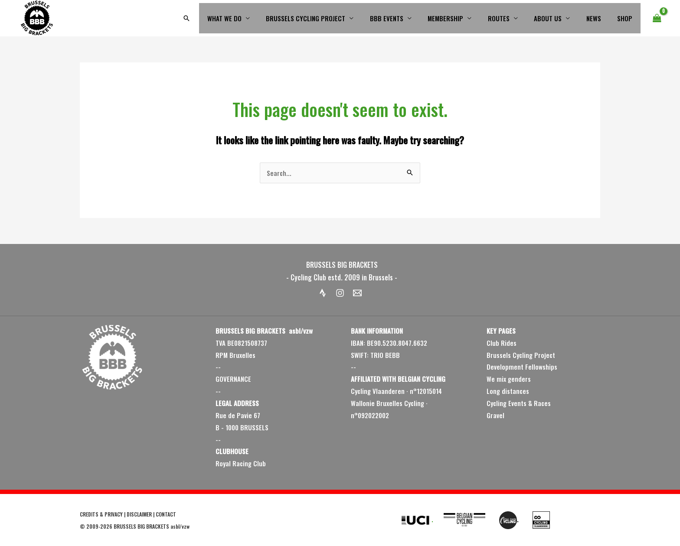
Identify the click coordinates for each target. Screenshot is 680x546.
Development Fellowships (522, 366)
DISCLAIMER (139, 514)
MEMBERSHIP (460, 18)
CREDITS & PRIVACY (101, 514)
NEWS (598, 18)
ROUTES (510, 18)
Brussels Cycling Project (521, 355)
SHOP (626, 18)
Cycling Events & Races (519, 403)
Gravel (495, 415)
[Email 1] (357, 293)
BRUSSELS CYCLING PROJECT (326, 18)
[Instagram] (340, 293)
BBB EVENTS (404, 18)
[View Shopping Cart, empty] (657, 18)
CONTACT (166, 514)
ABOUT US (556, 18)
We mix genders (509, 379)
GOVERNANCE (233, 379)
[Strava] (322, 293)
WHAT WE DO (249, 18)
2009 (92, 526)
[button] (212, 18)
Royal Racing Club (241, 463)
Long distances (508, 391)
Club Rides (502, 343)
